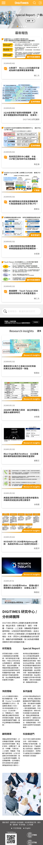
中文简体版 (17, 828)
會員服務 (20, 822)
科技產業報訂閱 (30, 822)
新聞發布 (13, 822)
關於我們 (5, 822)
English (28, 828)
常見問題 (22, 825)
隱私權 (15, 825)
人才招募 (30, 825)
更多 (30, 21)
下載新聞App (11, 832)
